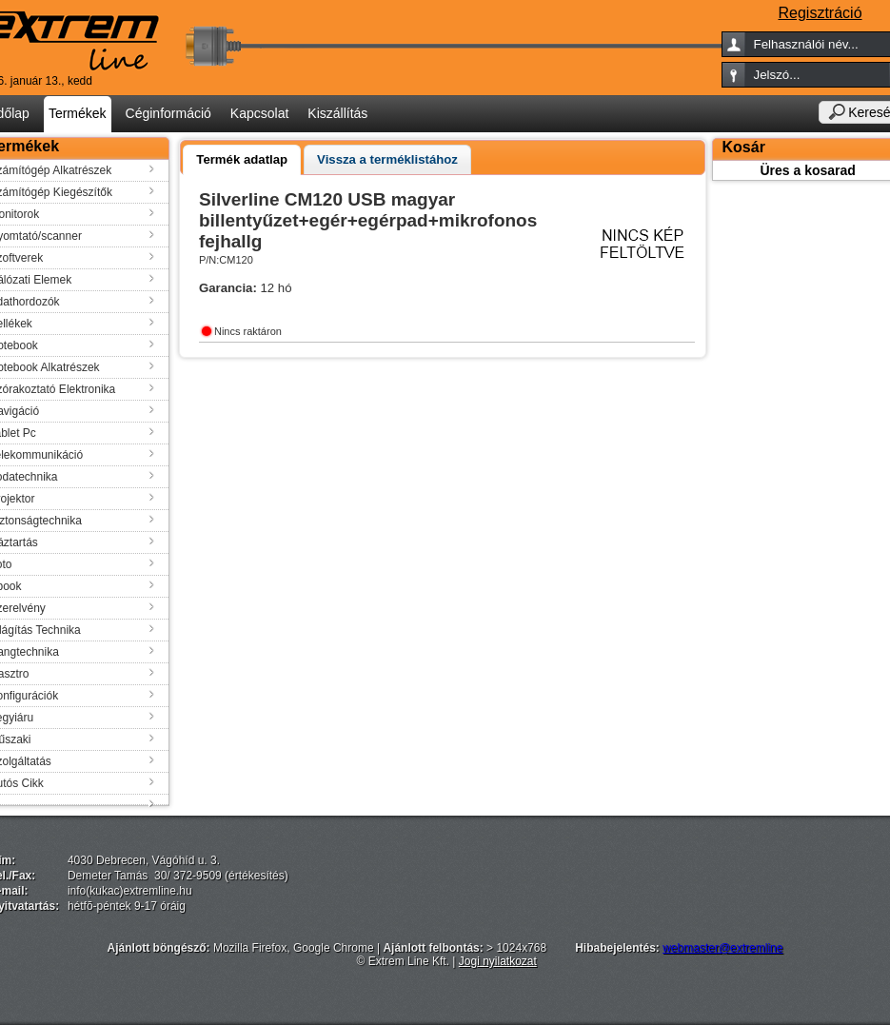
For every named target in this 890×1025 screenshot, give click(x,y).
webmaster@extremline (722, 948)
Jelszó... (777, 75)
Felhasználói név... (806, 44)
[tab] (242, 160)
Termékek (78, 113)
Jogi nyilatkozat (498, 961)
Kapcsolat (259, 113)
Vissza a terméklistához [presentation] (387, 159)
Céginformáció (168, 113)
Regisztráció (820, 13)
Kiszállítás (337, 113)
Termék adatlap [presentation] (241, 159)
